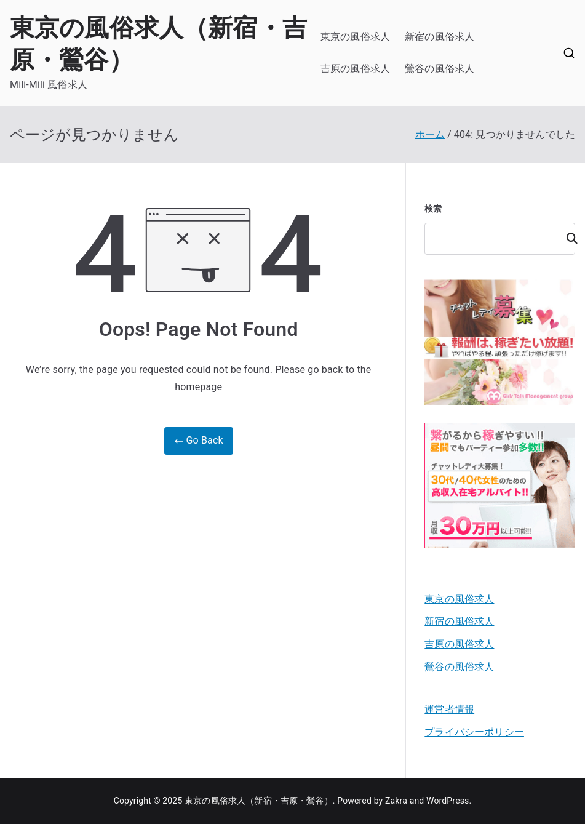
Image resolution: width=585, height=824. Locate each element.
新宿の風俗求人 (439, 36)
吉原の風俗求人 (355, 68)
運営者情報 (449, 709)
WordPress (447, 801)
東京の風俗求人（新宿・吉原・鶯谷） (259, 801)
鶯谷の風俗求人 (439, 68)
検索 (433, 209)
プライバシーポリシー (474, 732)
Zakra (396, 801)
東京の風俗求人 (355, 36)
